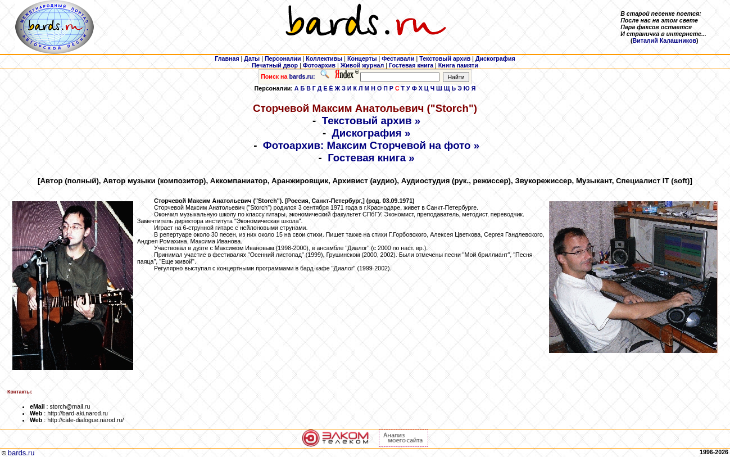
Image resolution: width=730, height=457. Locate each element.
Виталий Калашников (664, 40)
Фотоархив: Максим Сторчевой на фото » (371, 145)
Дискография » (371, 133)
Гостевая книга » (371, 158)
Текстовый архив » (371, 120)
